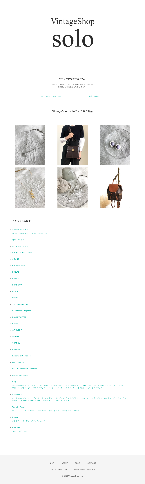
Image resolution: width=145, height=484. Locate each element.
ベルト (15, 400)
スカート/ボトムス (19, 431)
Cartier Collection (20, 375)
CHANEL (16, 343)
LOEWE (15, 272)
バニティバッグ (39, 388)
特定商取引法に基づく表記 (84, 470)
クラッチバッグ (72, 385)
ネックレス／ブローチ (21, 398)
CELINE (15, 259)
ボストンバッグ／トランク (104, 385)
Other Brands (18, 362)
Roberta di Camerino (21, 356)
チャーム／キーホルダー (30, 400)
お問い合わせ (94, 96)
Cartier (15, 324)
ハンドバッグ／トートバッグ (51, 385)
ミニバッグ (70, 388)
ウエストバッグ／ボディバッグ (90, 388)
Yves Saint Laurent (20, 304)
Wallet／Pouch (18, 407)
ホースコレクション (20, 246)
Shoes (15, 417)
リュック (122, 385)
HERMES (16, 349)
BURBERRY (17, 285)
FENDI (15, 291)
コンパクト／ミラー (61, 400)
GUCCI (15, 298)
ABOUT (65, 463)
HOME (51, 463)
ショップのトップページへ (50, 96)
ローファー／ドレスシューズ (34, 421)
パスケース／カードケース (48, 411)
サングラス (122, 398)
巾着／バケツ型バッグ (21, 388)
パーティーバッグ (56, 388)
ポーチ (76, 411)
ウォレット (16, 411)
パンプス (15, 421)
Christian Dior (18, 266)
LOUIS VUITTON (19, 317)
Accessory (17, 394)
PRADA (15, 278)
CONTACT (91, 463)
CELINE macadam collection (24, 369)
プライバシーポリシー (58, 470)
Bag (14, 382)
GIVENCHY (17, 330)
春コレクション (18, 240)
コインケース (29, 411)
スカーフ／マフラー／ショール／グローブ (98, 398)
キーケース (66, 411)
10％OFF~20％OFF (39, 233)
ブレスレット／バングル (42, 398)
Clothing (16, 427)
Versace (15, 336)
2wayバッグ (86, 385)
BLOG (77, 463)
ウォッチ (46, 400)
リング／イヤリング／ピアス (67, 398)
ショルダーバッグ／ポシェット (24, 385)
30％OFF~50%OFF (20, 233)
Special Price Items (21, 230)
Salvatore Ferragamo (21, 311)
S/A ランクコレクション (22, 253)
